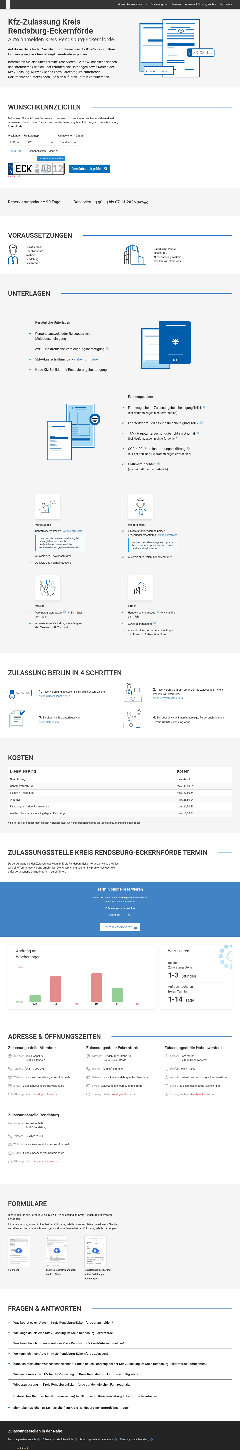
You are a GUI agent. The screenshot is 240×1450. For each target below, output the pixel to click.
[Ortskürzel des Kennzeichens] (24, 169)
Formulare (226, 4)
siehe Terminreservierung (168, 698)
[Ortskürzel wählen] (15, 142)
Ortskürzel (14, 135)
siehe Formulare (86, 359)
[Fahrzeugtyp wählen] (40, 142)
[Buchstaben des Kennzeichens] (46, 169)
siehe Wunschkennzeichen (54, 696)
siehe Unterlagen (49, 722)
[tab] (16, 151)
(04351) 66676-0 (113, 1068)
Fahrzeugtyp (31, 135)
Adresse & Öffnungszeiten (200, 4)
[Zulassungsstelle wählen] (120, 915)
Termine (176, 4)
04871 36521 (189, 1068)
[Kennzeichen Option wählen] (68, 142)
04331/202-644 (34, 1136)
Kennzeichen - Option (71, 135)
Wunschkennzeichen (130, 4)
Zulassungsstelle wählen (120, 908)
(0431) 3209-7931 (35, 1068)
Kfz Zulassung (154, 4)
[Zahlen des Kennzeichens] (58, 169)
